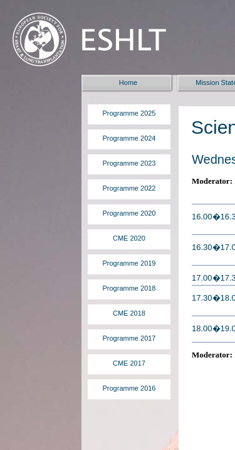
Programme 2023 (129, 163)
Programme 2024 (129, 138)
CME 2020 (129, 238)
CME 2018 (129, 313)
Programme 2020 (129, 213)
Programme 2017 (129, 338)
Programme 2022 (129, 188)
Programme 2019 (129, 263)
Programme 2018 (129, 288)
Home (128, 82)
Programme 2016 (129, 388)
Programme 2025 (129, 113)
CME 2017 (129, 363)
